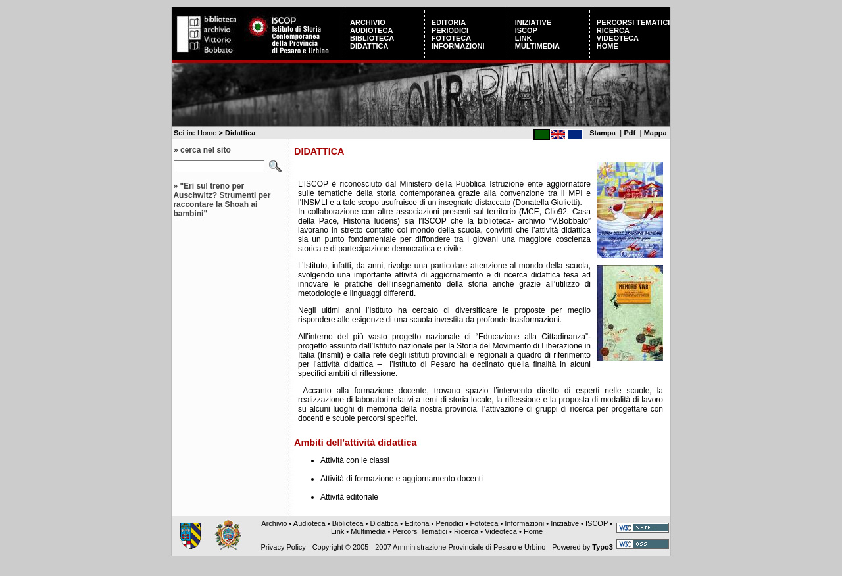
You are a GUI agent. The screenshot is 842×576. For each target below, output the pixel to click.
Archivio (367, 22)
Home (607, 46)
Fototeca (451, 38)
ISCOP (526, 30)
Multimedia (537, 46)
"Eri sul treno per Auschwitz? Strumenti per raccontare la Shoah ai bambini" (221, 199)
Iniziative (533, 22)
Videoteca (618, 38)
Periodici (450, 30)
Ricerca (613, 30)
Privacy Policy (282, 547)
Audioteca (371, 30)
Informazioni (458, 46)
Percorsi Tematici (633, 22)
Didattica (369, 46)
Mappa (655, 133)
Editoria (449, 22)
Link (523, 38)
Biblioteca (372, 38)
